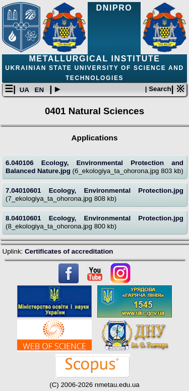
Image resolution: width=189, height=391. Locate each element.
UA (25, 90)
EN (40, 90)
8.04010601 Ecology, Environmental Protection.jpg (94, 218)
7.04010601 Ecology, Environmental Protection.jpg (94, 190)
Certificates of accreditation (69, 251)
